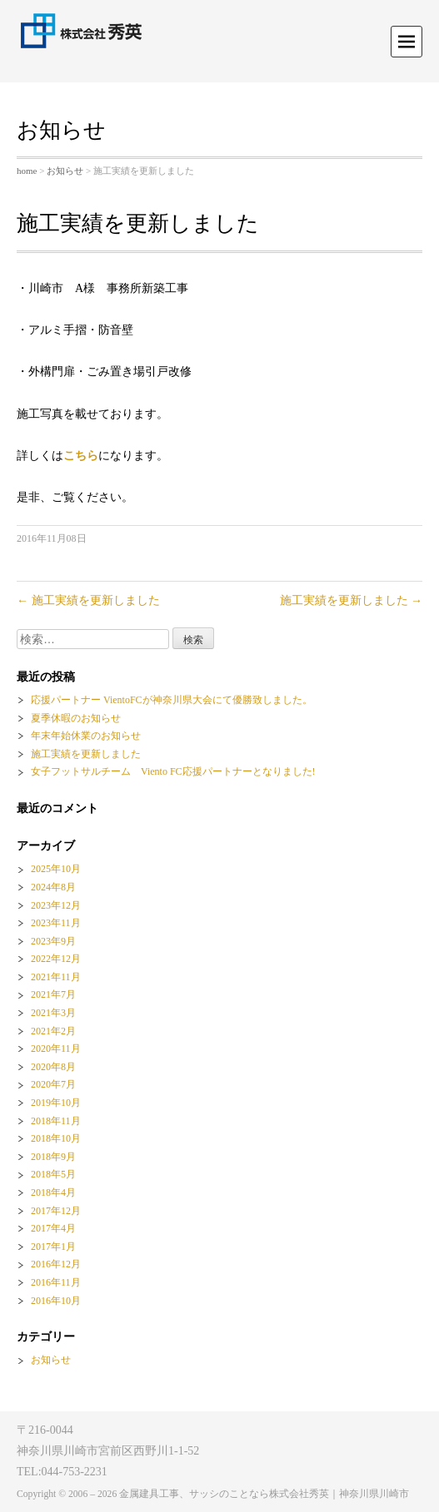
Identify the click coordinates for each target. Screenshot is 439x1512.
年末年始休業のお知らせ (86, 735)
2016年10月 (56, 1300)
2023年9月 (53, 941)
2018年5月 (53, 1174)
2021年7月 (53, 994)
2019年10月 (56, 1102)
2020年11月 (56, 1048)
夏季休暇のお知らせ (76, 718)
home (27, 171)
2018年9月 (53, 1157)
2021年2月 (53, 1031)
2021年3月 (53, 1013)
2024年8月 (53, 887)
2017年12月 (56, 1211)
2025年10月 (56, 869)
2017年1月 (53, 1246)
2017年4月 (53, 1228)
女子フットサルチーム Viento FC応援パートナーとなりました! (173, 771)
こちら (80, 455)
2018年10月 (56, 1138)
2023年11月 (56, 923)
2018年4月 (53, 1192)
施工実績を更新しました (88, 600)
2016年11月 (56, 1282)
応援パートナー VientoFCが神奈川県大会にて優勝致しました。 (171, 700)
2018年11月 (56, 1121)
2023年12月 (56, 905)
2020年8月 (53, 1067)
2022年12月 (56, 958)
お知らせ (65, 171)
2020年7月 (53, 1084)
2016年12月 (56, 1264)
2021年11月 (56, 977)
